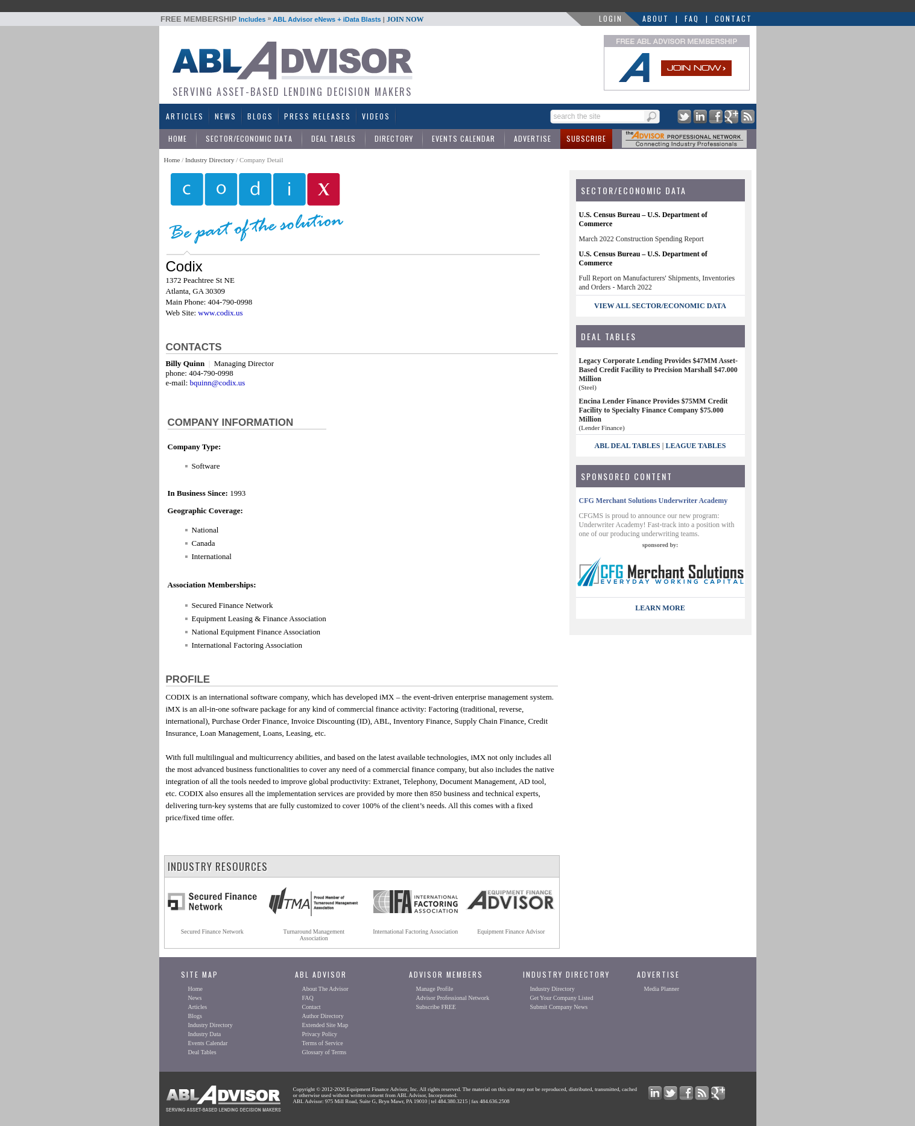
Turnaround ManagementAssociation (313, 934)
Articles (185, 116)
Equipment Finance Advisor (511, 931)
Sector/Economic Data (249, 138)
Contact (733, 18)
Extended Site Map (325, 1025)
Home (177, 138)
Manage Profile (435, 988)
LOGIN (610, 18)
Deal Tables (333, 138)
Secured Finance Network (212, 931)
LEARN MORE (660, 608)
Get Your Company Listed (562, 998)
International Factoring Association (415, 931)
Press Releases (317, 116)
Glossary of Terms (324, 1052)
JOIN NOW (405, 19)
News (225, 116)
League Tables (696, 445)
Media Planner (662, 988)
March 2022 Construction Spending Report (641, 239)
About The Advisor (325, 988)
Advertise (532, 138)
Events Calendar (463, 138)
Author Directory (323, 1016)
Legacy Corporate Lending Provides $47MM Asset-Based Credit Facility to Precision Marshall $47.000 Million (658, 369)
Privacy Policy (320, 1034)
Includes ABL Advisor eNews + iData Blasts (292, 19)
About (655, 18)
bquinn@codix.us (217, 382)
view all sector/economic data (660, 306)
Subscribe (586, 138)
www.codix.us (220, 312)
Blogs (260, 116)
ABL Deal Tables (627, 445)
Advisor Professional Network (453, 998)
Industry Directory (210, 159)
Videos (376, 116)
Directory (394, 138)
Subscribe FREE (436, 1007)
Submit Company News (559, 1007)
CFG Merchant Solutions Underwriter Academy (653, 500)
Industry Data (204, 1034)
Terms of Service (322, 1043)
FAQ (692, 18)
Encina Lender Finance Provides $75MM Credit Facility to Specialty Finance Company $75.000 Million (653, 410)
